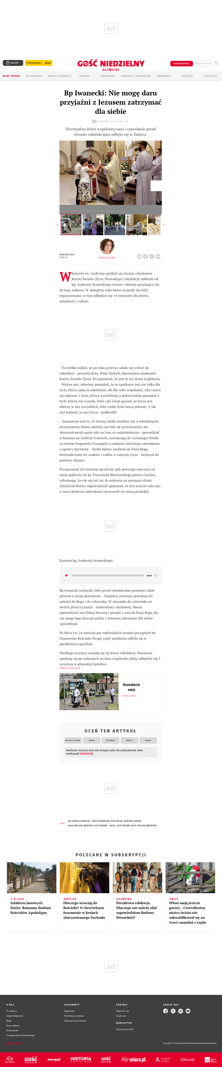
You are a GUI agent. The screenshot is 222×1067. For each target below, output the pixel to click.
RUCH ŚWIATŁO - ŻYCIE (104, 825)
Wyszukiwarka (216, 63)
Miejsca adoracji (59, 76)
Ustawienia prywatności (75, 1020)
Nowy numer (11, 76)
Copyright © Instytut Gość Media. (177, 1043)
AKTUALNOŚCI (34, 76)
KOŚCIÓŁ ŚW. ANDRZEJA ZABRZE (126, 820)
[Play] (66, 575)
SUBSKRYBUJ (181, 63)
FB (146, 255)
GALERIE (84, 76)
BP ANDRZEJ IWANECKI (79, 820)
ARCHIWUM (108, 76)
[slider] (108, 575)
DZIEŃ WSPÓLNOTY (101, 820)
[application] (110, 575)
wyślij (159, 255)
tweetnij (152, 255)
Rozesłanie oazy (131, 687)
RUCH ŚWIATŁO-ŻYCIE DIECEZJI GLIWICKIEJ (137, 825)
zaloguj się (203, 63)
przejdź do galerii (110, 121)
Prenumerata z (39, 63)
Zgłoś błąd (14, 1043)
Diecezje (187, 76)
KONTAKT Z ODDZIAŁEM (136, 76)
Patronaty (164, 76)
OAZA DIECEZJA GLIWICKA (80, 825)
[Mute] (155, 575)
